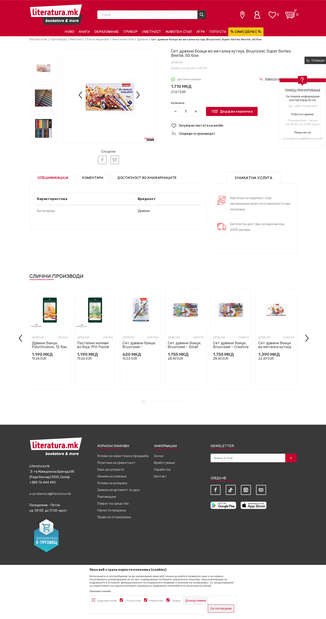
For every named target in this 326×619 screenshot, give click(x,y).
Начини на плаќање (112, 476)
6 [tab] (176, 401)
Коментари (92, 178)
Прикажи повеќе (100, 591)
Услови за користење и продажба (123, 456)
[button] (234, 126)
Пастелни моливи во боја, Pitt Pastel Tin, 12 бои (93, 347)
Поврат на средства (113, 504)
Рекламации (106, 497)
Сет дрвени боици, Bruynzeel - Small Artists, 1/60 (184, 347)
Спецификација (53, 178)
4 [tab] (163, 401)
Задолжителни (107, 600)
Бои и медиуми (98, 39)
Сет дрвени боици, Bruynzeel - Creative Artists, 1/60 (231, 347)
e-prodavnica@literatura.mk (302, 138)
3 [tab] (156, 401)
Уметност (77, 39)
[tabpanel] (49, 339)
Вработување (164, 463)
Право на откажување (114, 517)
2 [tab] (150, 401)
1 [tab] (143, 401)
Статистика (133, 600)
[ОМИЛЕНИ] (272, 12)
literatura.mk (38, 39)
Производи (58, 39)
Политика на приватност (116, 463)
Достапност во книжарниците (147, 178)
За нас (159, 456)
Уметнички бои (123, 39)
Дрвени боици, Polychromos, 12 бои (49, 345)
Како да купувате (110, 470)
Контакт (160, 476)
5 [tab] (170, 401)
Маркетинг (156, 600)
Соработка (162, 470)
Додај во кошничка (236, 111)
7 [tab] (183, 401)
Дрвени (142, 39)
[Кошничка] (291, 12)
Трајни (176, 600)
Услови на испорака (112, 483)
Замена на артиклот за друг (118, 490)
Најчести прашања (111, 510)
